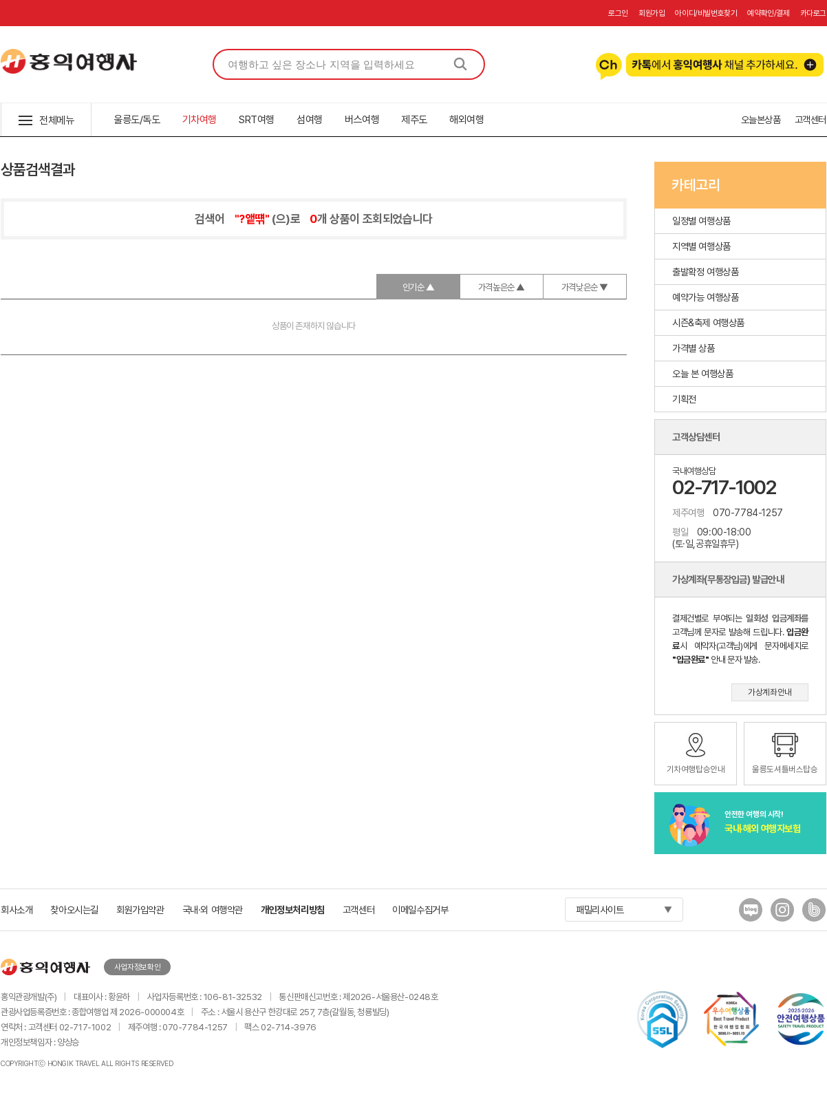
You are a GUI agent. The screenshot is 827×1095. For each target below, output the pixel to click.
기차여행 (199, 120)
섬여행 (310, 120)
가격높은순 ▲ (501, 287)
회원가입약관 (140, 909)
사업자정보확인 (137, 967)
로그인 (618, 13)
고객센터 (810, 119)
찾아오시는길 (74, 909)
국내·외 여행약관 (212, 909)
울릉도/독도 (137, 120)
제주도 (414, 120)
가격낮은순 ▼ (584, 287)
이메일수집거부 (420, 909)
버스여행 (362, 120)
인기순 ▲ (418, 287)
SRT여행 (257, 120)
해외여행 (466, 120)
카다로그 (813, 13)
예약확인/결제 (768, 13)
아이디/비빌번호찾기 (706, 13)
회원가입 (651, 13)
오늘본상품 (761, 119)
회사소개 (16, 909)
